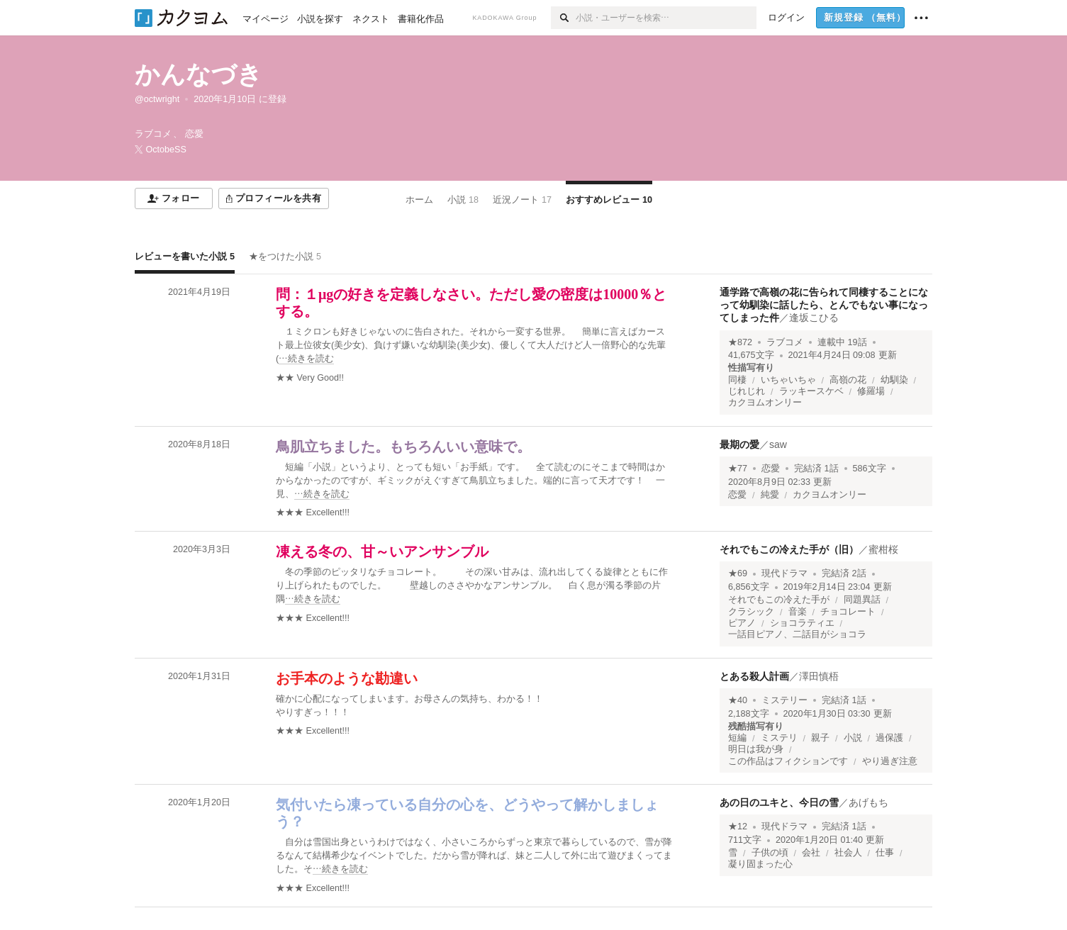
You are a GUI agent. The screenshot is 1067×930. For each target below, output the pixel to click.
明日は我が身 (755, 749)
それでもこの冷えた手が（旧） (789, 549)
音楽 (797, 612)
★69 (737, 573)
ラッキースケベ (811, 391)
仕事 (885, 853)
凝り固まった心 (760, 864)
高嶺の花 (847, 380)
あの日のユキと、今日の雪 (779, 802)
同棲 (737, 380)
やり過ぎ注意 (889, 761)
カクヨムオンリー (765, 403)
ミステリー (784, 700)
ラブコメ (784, 342)
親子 (820, 738)
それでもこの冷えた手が (778, 600)
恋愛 (770, 469)
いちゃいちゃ (788, 380)
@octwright (157, 99)
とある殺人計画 (754, 676)
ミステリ (779, 738)
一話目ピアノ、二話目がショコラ (797, 634)
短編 (737, 738)
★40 (737, 700)
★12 (737, 826)
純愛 (770, 495)
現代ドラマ (784, 573)
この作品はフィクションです (788, 761)
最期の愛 (739, 444)
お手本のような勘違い (347, 678)
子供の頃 (770, 853)
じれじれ (746, 391)
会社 (811, 853)
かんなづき (198, 74)
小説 (853, 738)
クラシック (751, 612)
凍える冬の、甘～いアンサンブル (382, 551)
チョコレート (848, 612)
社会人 (848, 853)
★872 (740, 342)
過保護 (889, 738)
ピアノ (742, 623)
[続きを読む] (475, 345)
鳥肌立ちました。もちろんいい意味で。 (403, 446)
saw (778, 444)
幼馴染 (894, 380)
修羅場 (871, 391)
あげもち (868, 802)
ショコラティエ (802, 623)
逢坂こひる (814, 317)
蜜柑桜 (883, 549)
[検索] (563, 17)
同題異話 (862, 600)
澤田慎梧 (819, 676)
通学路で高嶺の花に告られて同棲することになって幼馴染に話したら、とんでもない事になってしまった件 (824, 304)
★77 (737, 469)
